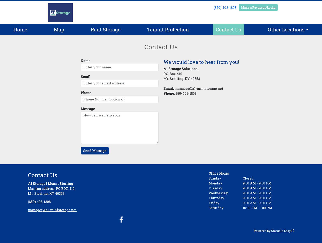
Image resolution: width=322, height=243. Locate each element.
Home (20, 29)
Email (85, 77)
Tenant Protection (168, 29)
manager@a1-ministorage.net (52, 210)
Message (88, 109)
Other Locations (286, 29)
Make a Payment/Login (258, 7)
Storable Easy (282, 231)
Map (59, 29)
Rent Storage (105, 29)
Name (85, 61)
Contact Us (228, 29)
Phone (86, 93)
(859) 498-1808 (225, 7)
